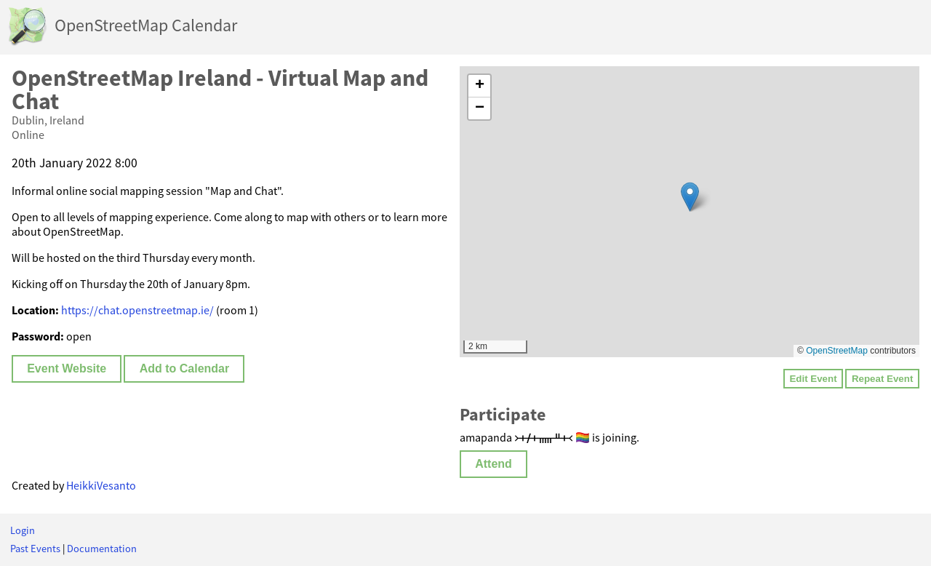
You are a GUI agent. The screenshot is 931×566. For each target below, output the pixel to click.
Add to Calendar (185, 368)
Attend (493, 464)
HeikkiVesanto (101, 485)
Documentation (102, 548)
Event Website (66, 368)
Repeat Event (882, 378)
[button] (690, 197)
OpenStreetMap (837, 351)
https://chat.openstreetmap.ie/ (137, 310)
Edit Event (812, 378)
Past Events (35, 548)
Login (22, 530)
